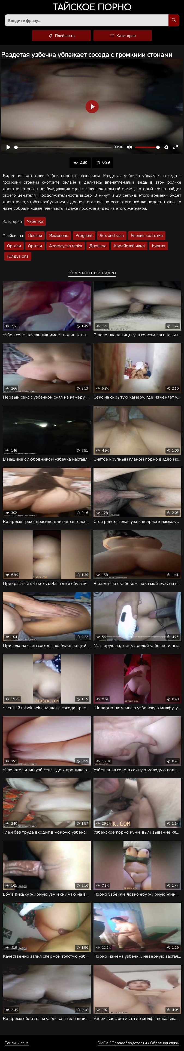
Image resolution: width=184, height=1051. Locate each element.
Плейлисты (61, 36)
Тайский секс (17, 1043)
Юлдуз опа (18, 256)
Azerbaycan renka (65, 246)
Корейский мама (129, 246)
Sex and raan (112, 235)
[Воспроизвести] (8, 147)
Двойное (98, 246)
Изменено (58, 235)
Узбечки (35, 221)
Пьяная (35, 235)
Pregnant (84, 235)
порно (92, 8)
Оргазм (14, 246)
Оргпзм (35, 246)
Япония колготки (147, 235)
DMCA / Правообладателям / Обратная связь (138, 1043)
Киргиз (158, 246)
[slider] (62, 147)
